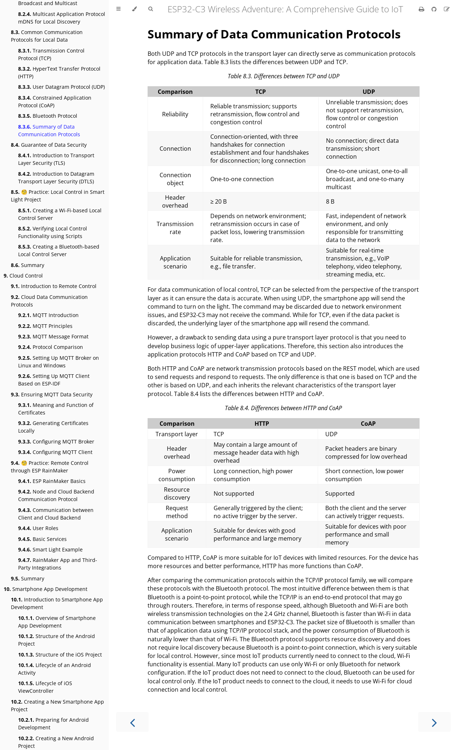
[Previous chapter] (132, 722)
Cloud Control (23, 275)
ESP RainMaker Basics (52, 481)
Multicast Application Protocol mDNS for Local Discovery (61, 18)
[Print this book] (422, 9)
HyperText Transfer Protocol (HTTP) (59, 72)
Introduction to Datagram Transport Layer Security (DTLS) (56, 177)
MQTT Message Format (53, 336)
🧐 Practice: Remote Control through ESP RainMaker (49, 466)
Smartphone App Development (45, 589)
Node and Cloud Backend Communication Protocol (56, 495)
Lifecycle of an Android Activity (54, 669)
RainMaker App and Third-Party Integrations (57, 564)
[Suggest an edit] (447, 9)
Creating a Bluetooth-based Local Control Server (58, 250)
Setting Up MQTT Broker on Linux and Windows (58, 361)
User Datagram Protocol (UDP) (61, 86)
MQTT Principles (45, 325)
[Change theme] (134, 9)
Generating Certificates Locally (53, 427)
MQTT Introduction (48, 315)
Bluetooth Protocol (47, 115)
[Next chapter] (434, 722)
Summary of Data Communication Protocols (49, 130)
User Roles (38, 528)
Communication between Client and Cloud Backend (56, 514)
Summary (27, 265)
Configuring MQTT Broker (56, 441)
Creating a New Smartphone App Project (57, 705)
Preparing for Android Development (53, 723)
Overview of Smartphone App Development (57, 621)
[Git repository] (435, 9)
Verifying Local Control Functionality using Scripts (52, 232)
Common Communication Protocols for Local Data (47, 36)
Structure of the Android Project (56, 640)
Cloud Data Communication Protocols (49, 300)
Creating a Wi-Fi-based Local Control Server (60, 214)
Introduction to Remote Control (53, 286)
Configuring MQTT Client (55, 452)
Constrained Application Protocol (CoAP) (54, 101)
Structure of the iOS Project (60, 654)
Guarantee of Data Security (49, 144)
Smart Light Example (50, 549)
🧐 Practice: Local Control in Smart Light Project (57, 195)
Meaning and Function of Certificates (56, 408)
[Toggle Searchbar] (150, 9)
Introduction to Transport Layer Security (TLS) (56, 159)
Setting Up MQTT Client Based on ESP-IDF (54, 379)
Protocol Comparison (50, 346)
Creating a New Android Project (56, 742)
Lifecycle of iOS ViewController (45, 687)
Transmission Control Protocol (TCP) (51, 54)
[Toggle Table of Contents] (118, 9)
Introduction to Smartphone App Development (57, 603)
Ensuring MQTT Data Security (51, 394)
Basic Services (42, 539)
